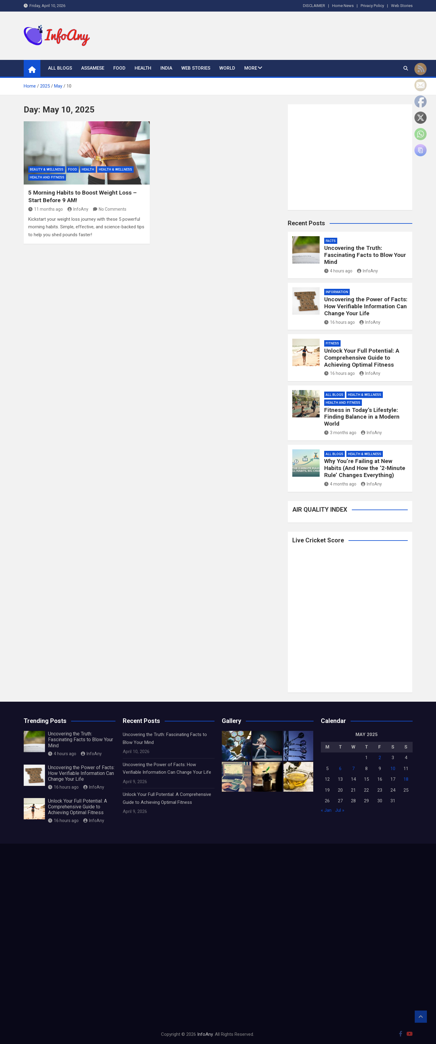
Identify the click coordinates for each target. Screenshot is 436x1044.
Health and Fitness (47, 177)
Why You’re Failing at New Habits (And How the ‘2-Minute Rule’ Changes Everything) (364, 468)
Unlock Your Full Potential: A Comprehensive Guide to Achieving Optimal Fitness (361, 357)
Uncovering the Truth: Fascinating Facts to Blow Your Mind (365, 254)
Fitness (332, 343)
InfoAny (77, 209)
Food (119, 68)
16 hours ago (339, 322)
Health (143, 68)
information (337, 292)
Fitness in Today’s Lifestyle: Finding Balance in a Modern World (362, 416)
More (250, 68)
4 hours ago (338, 270)
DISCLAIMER (314, 5)
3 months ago (340, 432)
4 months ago (340, 484)
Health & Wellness (115, 169)
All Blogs (60, 68)
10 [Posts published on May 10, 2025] (392, 768)
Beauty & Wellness (47, 169)
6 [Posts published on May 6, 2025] (340, 768)
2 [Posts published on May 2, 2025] (380, 757)
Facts (331, 241)
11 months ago (45, 209)
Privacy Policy (372, 5)
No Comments (112, 209)
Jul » (339, 810)
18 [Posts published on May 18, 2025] (405, 779)
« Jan (326, 810)
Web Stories (402, 5)
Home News (343, 5)
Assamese (92, 68)
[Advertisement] (301, 34)
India (166, 68)
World (227, 68)
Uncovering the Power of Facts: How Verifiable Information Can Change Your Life (365, 306)
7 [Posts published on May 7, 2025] (353, 768)
